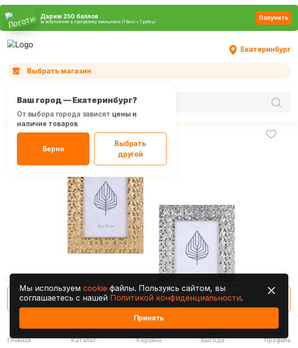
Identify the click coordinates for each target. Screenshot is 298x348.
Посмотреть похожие (149, 298)
